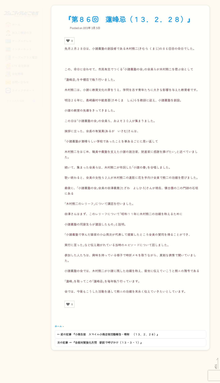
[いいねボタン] (67, 40)
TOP (216, 366)
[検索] (36, 100)
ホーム (58, 326)
